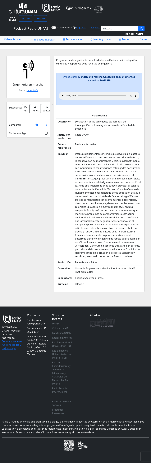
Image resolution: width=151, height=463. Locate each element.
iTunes (35, 109)
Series (142, 39)
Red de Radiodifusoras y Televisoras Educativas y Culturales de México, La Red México (61, 373)
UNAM (55, 323)
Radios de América (62, 337)
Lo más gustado (100, 39)
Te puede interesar (43, 39)
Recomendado (72, 39)
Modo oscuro (65, 27)
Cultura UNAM (60, 328)
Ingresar (81, 27)
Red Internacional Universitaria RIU (62, 344)
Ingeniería (32, 90)
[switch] (53, 27)
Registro (95, 27)
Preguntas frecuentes (58, 411)
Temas (124, 39)
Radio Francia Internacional (59, 390)
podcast (47, 108)
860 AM (40, 18)
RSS (26, 108)
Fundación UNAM (61, 333)
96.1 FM (25, 18)
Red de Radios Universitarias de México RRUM (61, 354)
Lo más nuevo (13, 39)
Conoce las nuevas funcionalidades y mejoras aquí (12, 345)
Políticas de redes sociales (61, 403)
